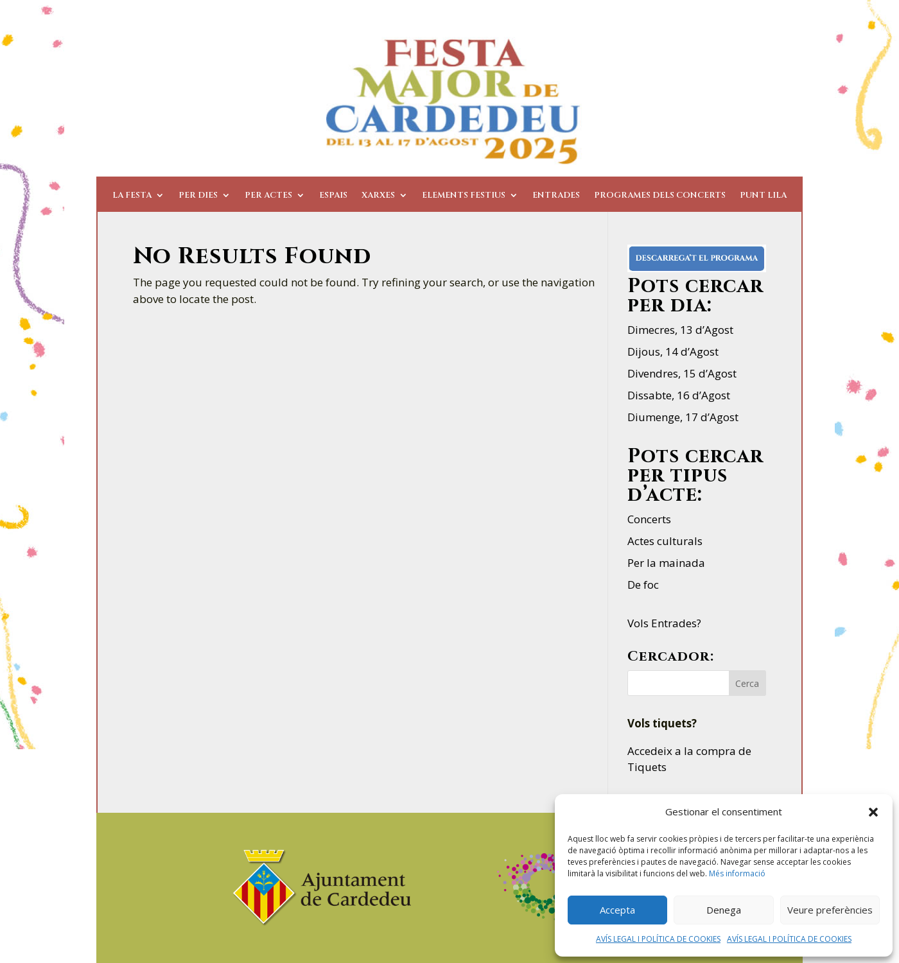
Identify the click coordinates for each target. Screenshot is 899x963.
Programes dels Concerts (660, 196)
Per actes (268, 196)
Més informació (737, 873)
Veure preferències (830, 909)
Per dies (198, 196)
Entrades (556, 196)
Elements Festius (463, 196)
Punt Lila (763, 196)
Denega (723, 909)
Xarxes (378, 196)
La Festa (132, 196)
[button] (873, 812)
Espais (333, 196)
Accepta (617, 909)
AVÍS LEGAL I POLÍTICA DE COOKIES (658, 938)
